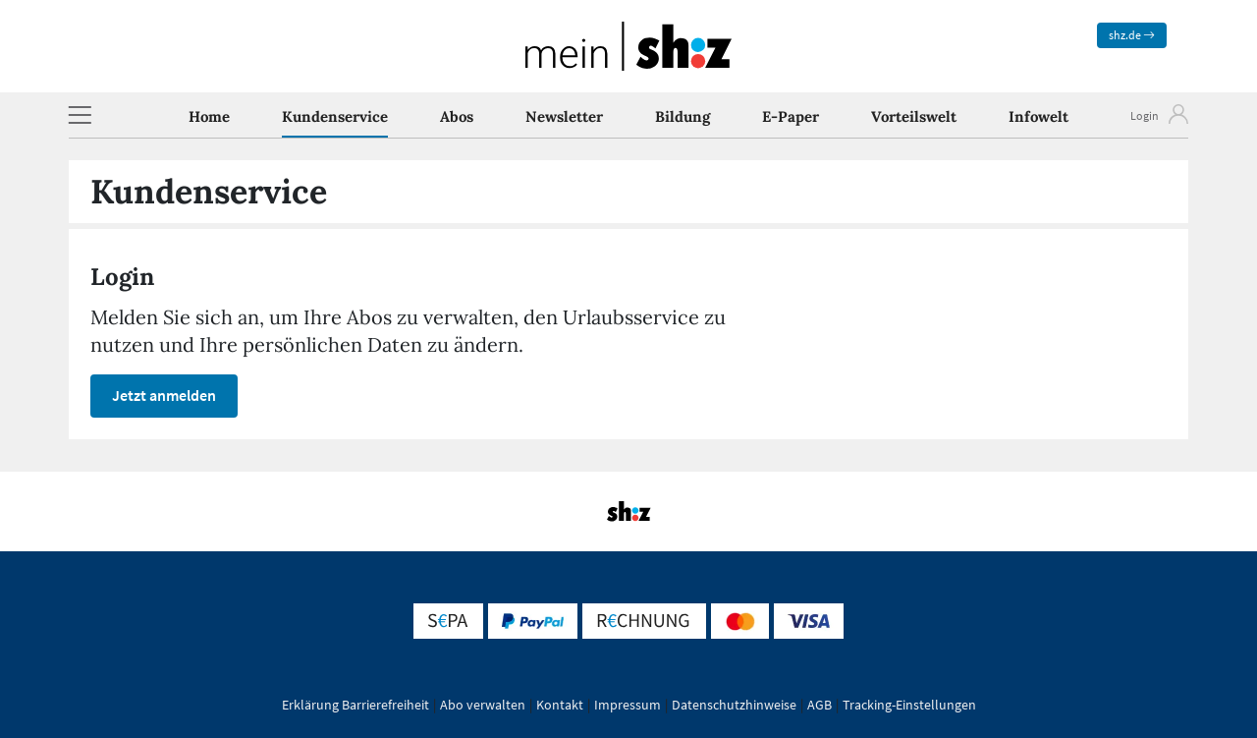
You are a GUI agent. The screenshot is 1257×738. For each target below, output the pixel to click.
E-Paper (790, 116)
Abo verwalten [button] (482, 704)
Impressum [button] (627, 704)
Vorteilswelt (913, 116)
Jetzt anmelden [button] (164, 395)
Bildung (682, 116)
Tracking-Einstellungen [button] (909, 704)
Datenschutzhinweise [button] (734, 704)
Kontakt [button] (559, 704)
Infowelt (1038, 116)
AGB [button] (819, 704)
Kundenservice (335, 116)
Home (209, 116)
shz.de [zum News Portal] (1132, 35)
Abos (456, 116)
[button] (79, 115)
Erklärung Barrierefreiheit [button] (355, 704)
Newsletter (564, 116)
